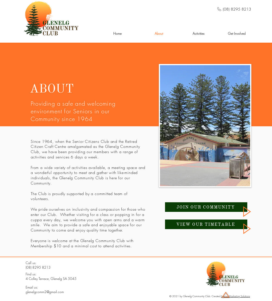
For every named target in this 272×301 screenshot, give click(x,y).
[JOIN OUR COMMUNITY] (206, 207)
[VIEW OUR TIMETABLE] (206, 224)
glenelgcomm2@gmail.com (45, 291)
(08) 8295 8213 (38, 267)
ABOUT (52, 88)
